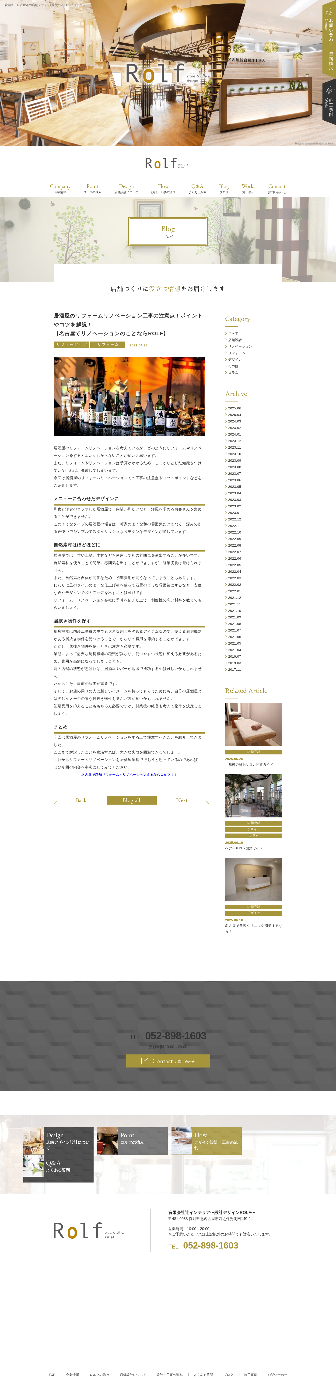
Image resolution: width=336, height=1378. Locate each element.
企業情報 (72, 1347)
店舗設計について (133, 1347)
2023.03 (234, 500)
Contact (277, 188)
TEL (168, 1036)
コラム (233, 372)
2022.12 (234, 519)
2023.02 (234, 506)
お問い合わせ (277, 1347)
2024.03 (234, 421)
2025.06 (234, 408)
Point (92, 188)
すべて (233, 333)
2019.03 (234, 663)
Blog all (131, 800)
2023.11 (234, 447)
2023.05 (234, 486)
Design (126, 188)
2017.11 (234, 669)
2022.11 (234, 526)
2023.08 (234, 467)
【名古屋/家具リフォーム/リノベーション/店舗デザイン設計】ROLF (168, 1366)
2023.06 (234, 480)
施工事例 (250, 1347)
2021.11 (234, 604)
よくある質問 (203, 1347)
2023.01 (234, 513)
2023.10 (234, 454)
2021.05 (234, 643)
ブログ (228, 1347)
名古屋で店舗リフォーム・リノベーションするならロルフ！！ (129, 775)
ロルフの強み (99, 1347)
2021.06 (234, 637)
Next (182, 800)
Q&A (197, 188)
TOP (52, 1347)
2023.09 (234, 460)
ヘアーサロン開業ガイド (244, 848)
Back (81, 800)
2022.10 (234, 532)
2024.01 (234, 434)
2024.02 (234, 428)
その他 (233, 366)
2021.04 (234, 650)
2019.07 (234, 656)
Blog (224, 188)
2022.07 (234, 552)
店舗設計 (235, 340)
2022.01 (234, 591)
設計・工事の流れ (170, 1347)
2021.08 (234, 624)
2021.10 (234, 611)
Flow (163, 188)
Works (248, 188)
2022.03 (234, 578)
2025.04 (234, 415)
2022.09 (234, 539)
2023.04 (234, 493)
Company (60, 188)
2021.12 (234, 598)
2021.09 (234, 617)
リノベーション (71, 344)
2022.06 (234, 558)
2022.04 (234, 571)
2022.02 (234, 584)
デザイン (235, 359)
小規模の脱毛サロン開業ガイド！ (251, 764)
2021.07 (234, 630)
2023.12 (234, 441)
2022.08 (234, 545)
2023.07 (234, 473)
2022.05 (234, 565)
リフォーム (108, 344)
